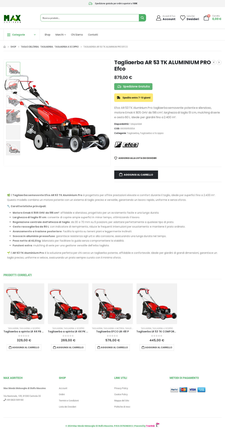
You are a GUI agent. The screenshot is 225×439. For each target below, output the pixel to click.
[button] (13, 148)
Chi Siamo (77, 34)
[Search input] (90, 17)
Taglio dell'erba (132, 328)
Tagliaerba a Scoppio (151, 133)
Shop (48, 34)
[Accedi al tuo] (165, 18)
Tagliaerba (133, 133)
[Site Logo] (12, 19)
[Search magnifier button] (142, 17)
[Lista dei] (189, 18)
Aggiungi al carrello (138, 174)
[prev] (213, 62)
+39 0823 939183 (13, 400)
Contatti (93, 34)
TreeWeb (152, 426)
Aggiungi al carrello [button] (25, 347)
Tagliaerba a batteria (114, 328)
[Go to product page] (24, 303)
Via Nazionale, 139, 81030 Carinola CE (22, 396)
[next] (219, 62)
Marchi (59, 34)
